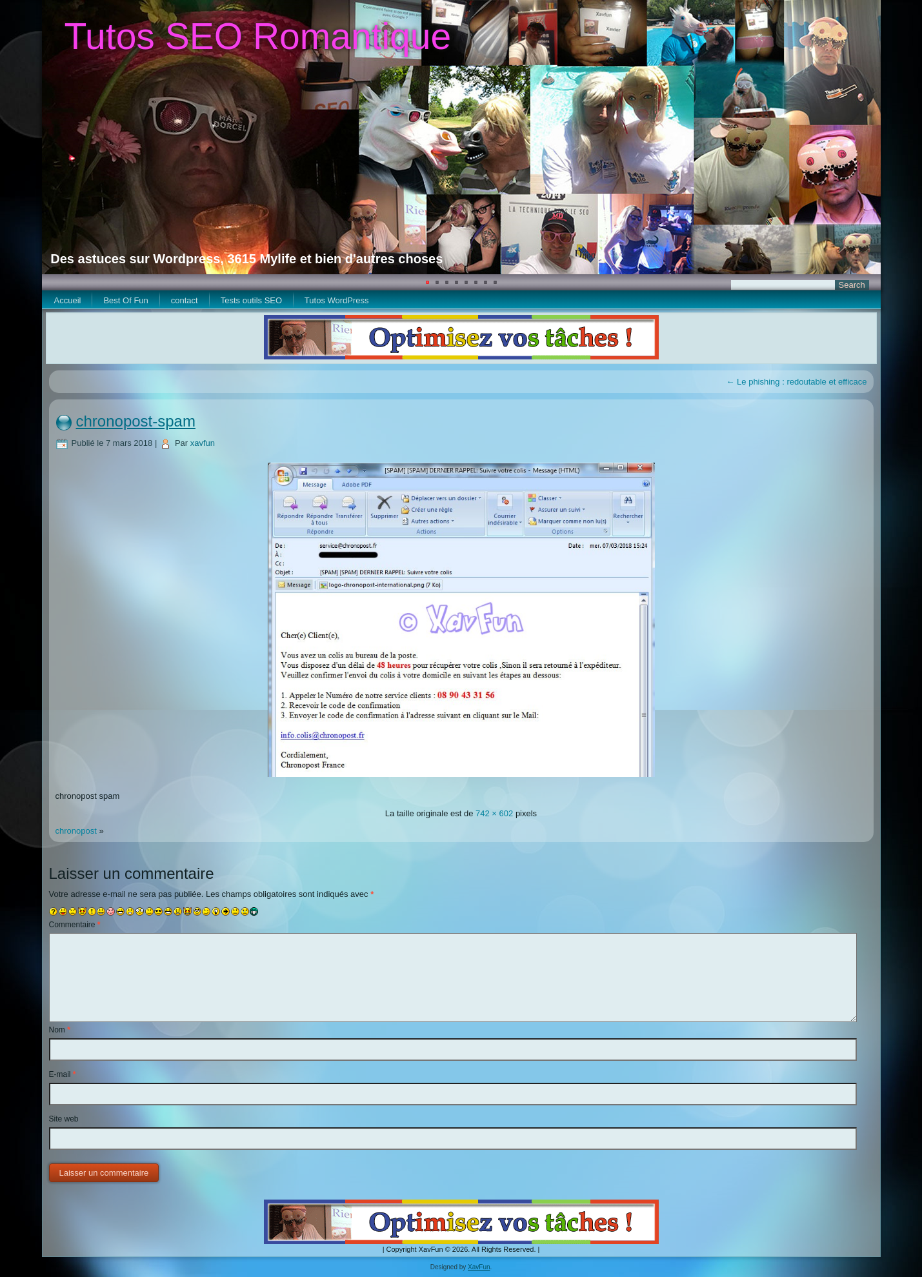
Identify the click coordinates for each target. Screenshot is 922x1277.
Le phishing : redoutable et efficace (796, 382)
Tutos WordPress (337, 300)
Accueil (67, 300)
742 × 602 (494, 813)
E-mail (62, 1074)
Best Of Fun (125, 300)
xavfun (202, 443)
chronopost (76, 831)
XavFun (479, 1267)
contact (184, 300)
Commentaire (75, 924)
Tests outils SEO (251, 300)
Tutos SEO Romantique (257, 36)
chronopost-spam (135, 421)
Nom (59, 1029)
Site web (64, 1118)
